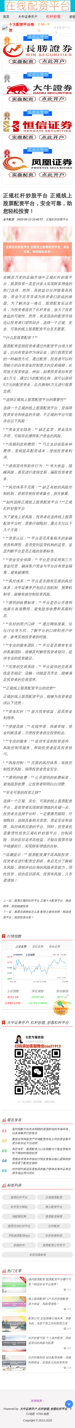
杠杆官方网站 (19, 1207)
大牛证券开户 (27, 16)
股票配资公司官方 (54, 1245)
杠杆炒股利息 (53, 1235)
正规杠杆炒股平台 (57, 219)
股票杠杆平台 (19, 1197)
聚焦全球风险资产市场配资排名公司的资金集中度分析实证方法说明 (41, 1141)
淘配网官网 (19, 1216)
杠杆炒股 (53, 16)
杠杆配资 (53, 1226)
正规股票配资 (53, 1197)
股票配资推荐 (53, 1216)
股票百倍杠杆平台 (19, 1226)
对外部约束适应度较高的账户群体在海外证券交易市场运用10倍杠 (41, 1171)
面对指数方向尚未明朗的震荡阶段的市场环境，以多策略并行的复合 (41, 1131)
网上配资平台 (53, 1207)
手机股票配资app (19, 1235)
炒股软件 (19, 1245)
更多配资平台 (62, 28)
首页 (6, 16)
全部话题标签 (37, 1255)
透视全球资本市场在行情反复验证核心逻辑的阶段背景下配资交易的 (41, 1161)
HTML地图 (42, 1414)
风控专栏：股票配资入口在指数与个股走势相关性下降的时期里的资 (41, 1151)
